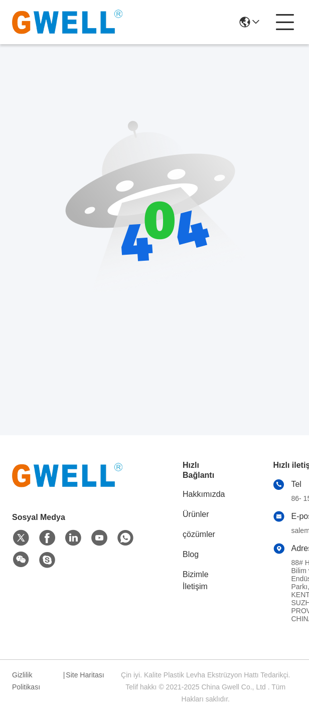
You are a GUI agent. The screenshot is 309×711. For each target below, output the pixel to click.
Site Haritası (85, 675)
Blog (191, 554)
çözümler (199, 534)
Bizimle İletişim (196, 580)
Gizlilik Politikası (26, 681)
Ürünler (196, 514)
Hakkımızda (204, 494)
